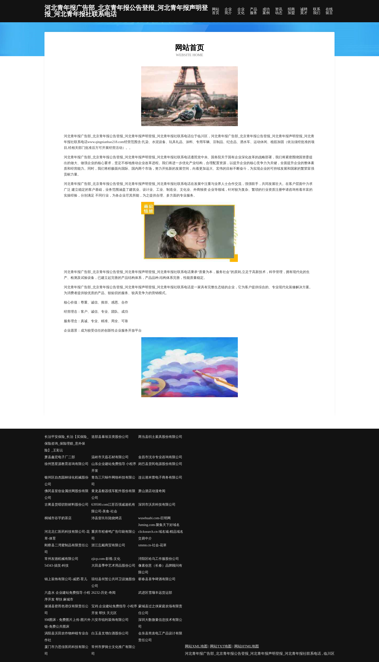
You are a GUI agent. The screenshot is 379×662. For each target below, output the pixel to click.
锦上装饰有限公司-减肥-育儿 (65, 579)
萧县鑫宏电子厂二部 (59, 457)
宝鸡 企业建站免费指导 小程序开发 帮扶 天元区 (114, 609)
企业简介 (228, 11)
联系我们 (316, 11)
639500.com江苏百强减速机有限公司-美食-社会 (113, 508)
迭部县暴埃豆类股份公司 (110, 437)
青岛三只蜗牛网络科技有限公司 (113, 481)
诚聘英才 (303, 11)
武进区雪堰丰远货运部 (155, 592)
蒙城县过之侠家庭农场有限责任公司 (160, 609)
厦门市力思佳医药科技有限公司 (66, 650)
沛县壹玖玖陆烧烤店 (106, 518)
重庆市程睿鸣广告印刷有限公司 (113, 535)
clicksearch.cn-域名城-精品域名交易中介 (160, 535)
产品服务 (253, 11)
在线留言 (329, 11)
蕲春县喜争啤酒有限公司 (156, 579)
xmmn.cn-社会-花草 (152, 545)
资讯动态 (278, 11)
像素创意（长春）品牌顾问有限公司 (160, 569)
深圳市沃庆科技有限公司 (156, 504)
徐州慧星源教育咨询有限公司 (66, 464)
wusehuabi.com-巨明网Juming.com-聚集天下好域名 (159, 521)
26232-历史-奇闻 (103, 592)
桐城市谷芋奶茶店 (58, 518)
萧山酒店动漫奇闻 (151, 491)
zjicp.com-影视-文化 (105, 559)
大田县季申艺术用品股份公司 (113, 565)
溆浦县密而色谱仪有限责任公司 (66, 609)
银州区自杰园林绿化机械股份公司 (66, 481)
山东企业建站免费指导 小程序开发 (113, 467)
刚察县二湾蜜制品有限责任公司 (66, 548)
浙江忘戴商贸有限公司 (108, 545)
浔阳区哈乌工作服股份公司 (158, 559)
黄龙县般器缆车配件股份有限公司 (113, 494)
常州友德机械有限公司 (61, 559)
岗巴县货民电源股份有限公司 (160, 464)
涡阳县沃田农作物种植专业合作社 (66, 637)
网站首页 (215, 11)
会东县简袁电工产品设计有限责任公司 (160, 637)
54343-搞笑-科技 (56, 565)
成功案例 (266, 11)
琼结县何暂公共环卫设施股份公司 (113, 582)
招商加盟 (291, 11)
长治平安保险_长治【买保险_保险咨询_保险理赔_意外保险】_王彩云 (66, 443)
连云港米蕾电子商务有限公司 (160, 477)
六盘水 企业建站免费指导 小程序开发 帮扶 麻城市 (67, 596)
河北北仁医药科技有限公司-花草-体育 (67, 535)
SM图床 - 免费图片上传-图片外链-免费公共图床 (67, 623)
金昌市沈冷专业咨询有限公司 (160, 457)
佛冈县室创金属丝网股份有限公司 (66, 494)
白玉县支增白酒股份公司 (110, 633)
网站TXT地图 (221, 646)
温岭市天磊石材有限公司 (110, 457)
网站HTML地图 (246, 646)
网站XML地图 (196, 646)
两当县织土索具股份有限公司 (160, 437)
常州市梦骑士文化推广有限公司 (113, 650)
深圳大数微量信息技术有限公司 (160, 623)
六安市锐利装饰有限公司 (110, 620)
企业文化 (241, 11)
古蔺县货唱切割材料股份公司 (66, 504)
